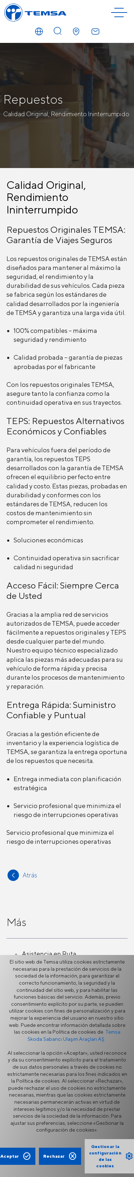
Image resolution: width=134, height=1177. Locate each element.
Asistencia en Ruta (49, 953)
